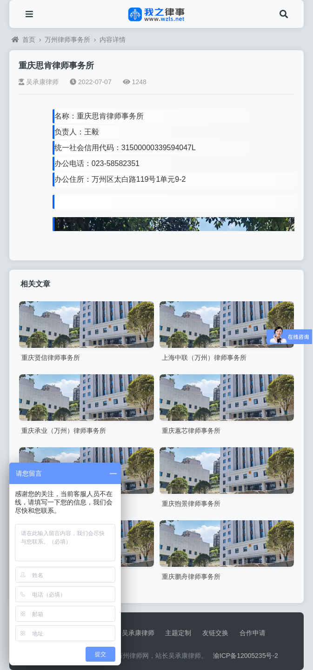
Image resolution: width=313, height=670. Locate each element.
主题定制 (178, 633)
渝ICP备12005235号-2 (245, 655)
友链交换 (215, 633)
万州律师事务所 (67, 39)
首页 (23, 39)
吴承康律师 (39, 82)
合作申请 (253, 633)
